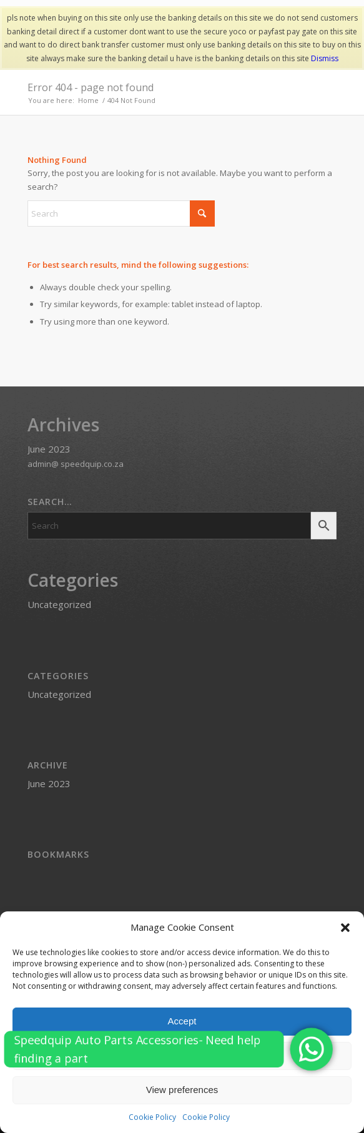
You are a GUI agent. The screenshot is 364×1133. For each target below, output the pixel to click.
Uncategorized (59, 604)
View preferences (182, 1089)
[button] (345, 927)
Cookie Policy (152, 1117)
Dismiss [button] (324, 58)
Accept (182, 1021)
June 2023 (49, 449)
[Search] (121, 213)
